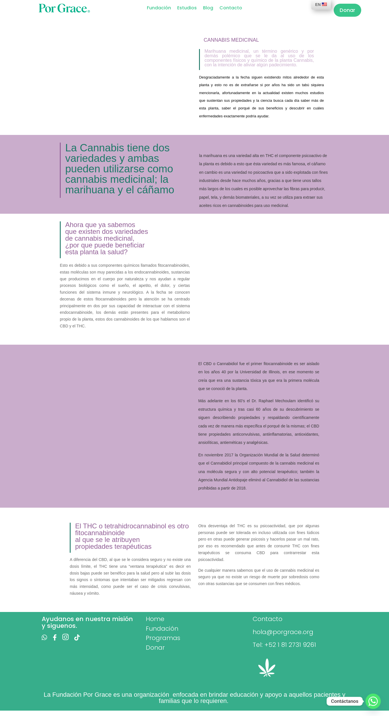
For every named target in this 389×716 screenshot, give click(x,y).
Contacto (230, 8)
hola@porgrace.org (283, 632)
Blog (208, 8)
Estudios (187, 8)
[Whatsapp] (373, 701)
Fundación (159, 8)
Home (155, 619)
